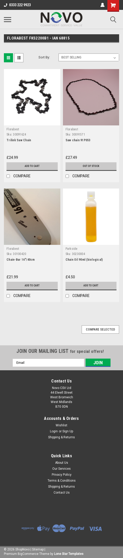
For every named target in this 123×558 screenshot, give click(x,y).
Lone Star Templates (68, 554)
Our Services (61, 468)
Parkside (71, 249)
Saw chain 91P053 (78, 140)
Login (54, 431)
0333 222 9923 (17, 5)
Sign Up (67, 431)
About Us (61, 463)
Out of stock (91, 166)
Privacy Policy (62, 474)
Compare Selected (100, 329)
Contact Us (62, 492)
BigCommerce (28, 554)
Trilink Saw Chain (19, 140)
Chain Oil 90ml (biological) (84, 259)
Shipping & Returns (61, 437)
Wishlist (61, 425)
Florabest (13, 129)
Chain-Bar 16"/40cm (21, 259)
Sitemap (38, 549)
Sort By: (44, 57)
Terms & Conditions (62, 480)
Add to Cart (32, 166)
